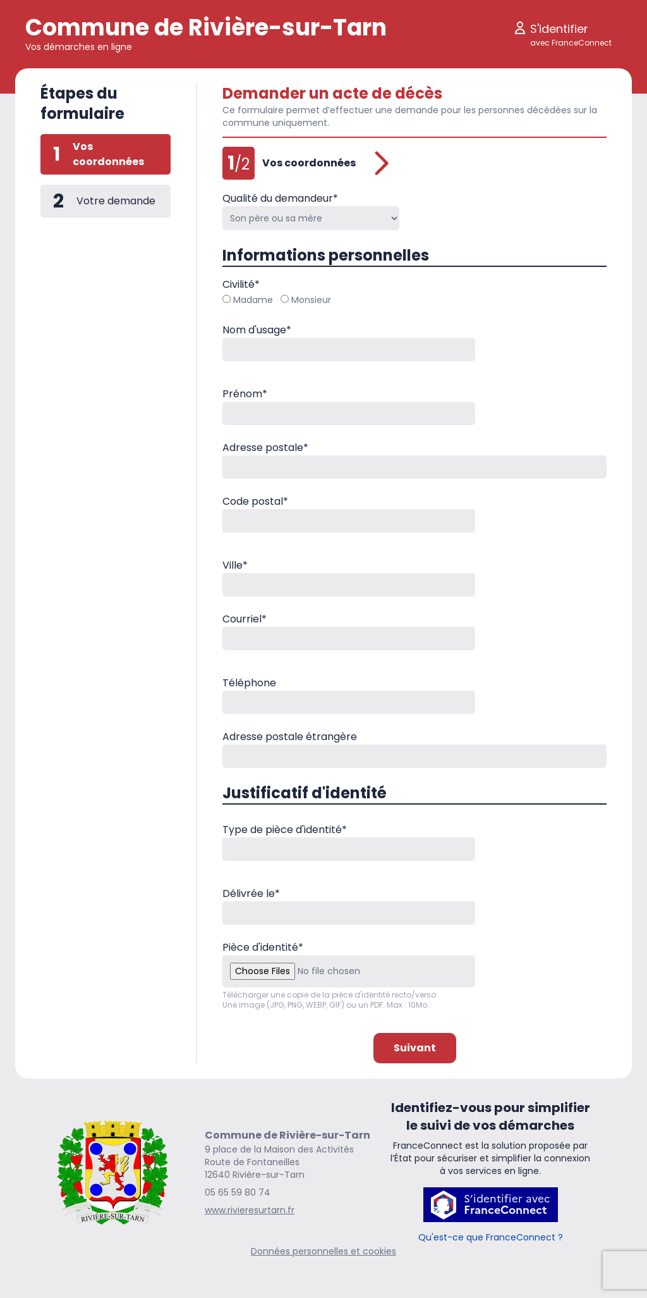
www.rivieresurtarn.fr (249, 1210)
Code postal (255, 501)
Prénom (244, 393)
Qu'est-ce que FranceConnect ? (490, 1237)
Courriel (244, 619)
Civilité (241, 284)
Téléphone (249, 683)
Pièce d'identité (262, 947)
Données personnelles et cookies (323, 1251)
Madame (247, 300)
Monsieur (306, 300)
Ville (235, 565)
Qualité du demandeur (280, 198)
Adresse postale (265, 447)
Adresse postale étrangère (289, 736)
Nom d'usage (256, 330)
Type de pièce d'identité (284, 829)
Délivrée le (251, 893)
